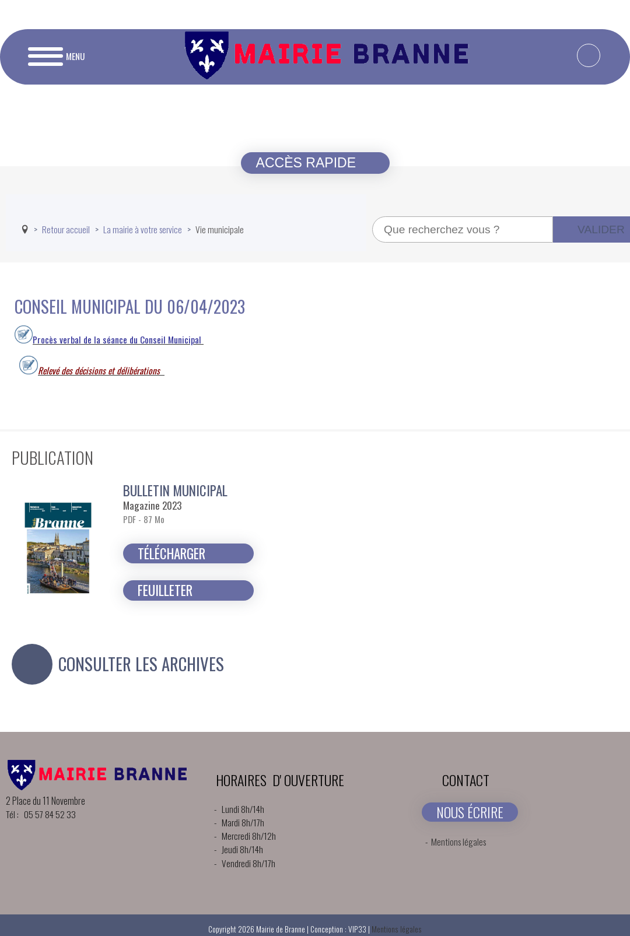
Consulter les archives (141, 664)
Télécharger (171, 553)
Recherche (372, 216)
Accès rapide (308, 162)
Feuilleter (165, 590)
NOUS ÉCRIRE (469, 812)
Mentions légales (458, 841)
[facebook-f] (588, 55)
